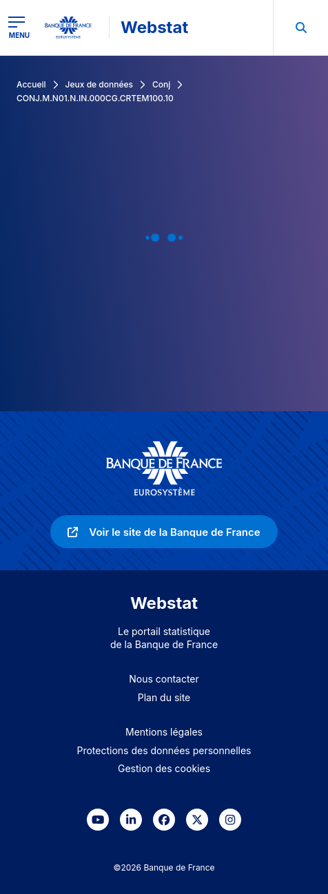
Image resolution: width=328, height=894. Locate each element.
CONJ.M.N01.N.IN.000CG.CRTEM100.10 (95, 98)
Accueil (31, 84)
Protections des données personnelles (164, 750)
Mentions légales (164, 732)
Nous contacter (164, 679)
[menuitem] (300, 27)
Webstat (154, 27)
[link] (163, 531)
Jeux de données (99, 84)
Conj (161, 84)
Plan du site (164, 697)
